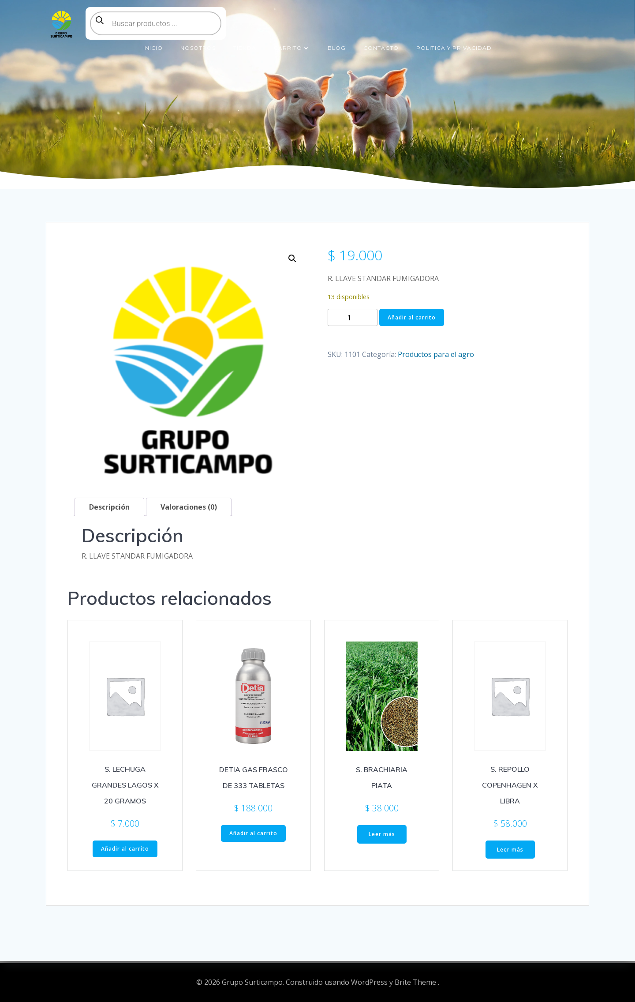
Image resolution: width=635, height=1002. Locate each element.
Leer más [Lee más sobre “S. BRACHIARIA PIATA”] (382, 834)
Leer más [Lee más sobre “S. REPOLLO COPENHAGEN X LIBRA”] (510, 849)
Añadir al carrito (412, 317)
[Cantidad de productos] (352, 317)
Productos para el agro (436, 354)
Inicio (153, 48)
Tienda (244, 48)
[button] (292, 258)
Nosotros (198, 48)
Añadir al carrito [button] (125, 848)
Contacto (381, 48)
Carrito (292, 48)
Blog (337, 48)
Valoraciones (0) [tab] (189, 507)
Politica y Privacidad (454, 48)
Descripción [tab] (109, 507)
